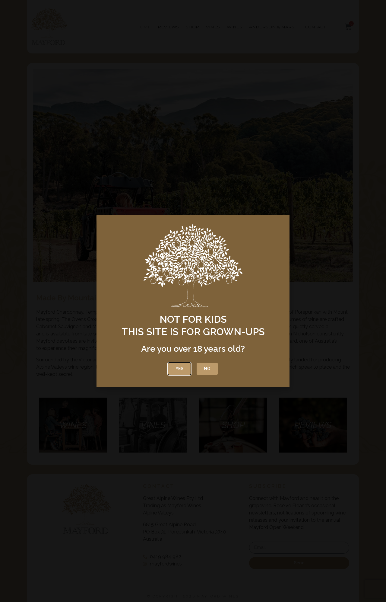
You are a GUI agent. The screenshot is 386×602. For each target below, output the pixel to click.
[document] (193, 301)
